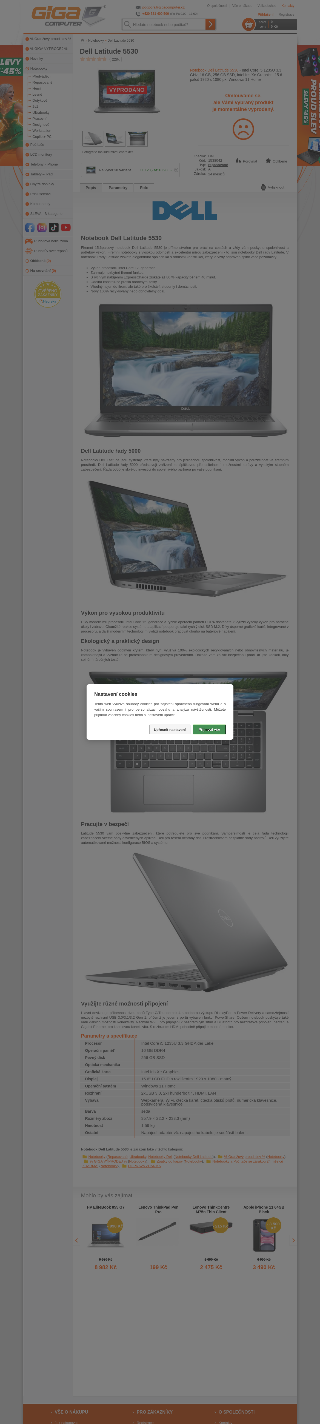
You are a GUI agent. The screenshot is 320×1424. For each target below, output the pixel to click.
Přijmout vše (209, 729)
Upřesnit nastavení (170, 730)
